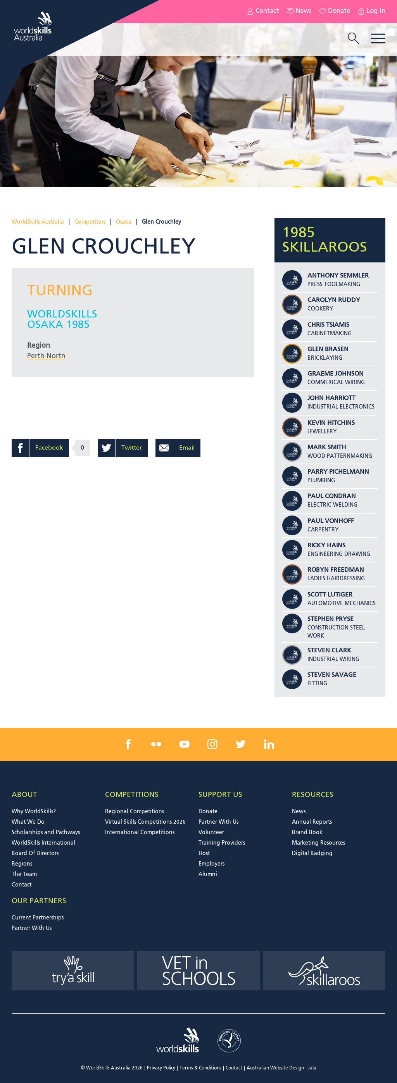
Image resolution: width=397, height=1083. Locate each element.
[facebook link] (128, 744)
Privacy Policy (161, 1068)
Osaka (123, 222)
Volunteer (211, 832)
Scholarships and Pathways (46, 832)
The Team (24, 874)
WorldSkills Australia (38, 222)
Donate (334, 11)
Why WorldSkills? (34, 811)
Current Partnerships (38, 918)
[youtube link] (184, 744)
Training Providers (221, 843)
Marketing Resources (318, 843)
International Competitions (139, 832)
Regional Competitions (134, 811)
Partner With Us (218, 822)
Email (187, 448)
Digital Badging (312, 853)
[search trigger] (353, 39)
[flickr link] (156, 744)
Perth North (46, 356)
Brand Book (307, 832)
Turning (60, 291)
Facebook (49, 448)
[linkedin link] (268, 744)
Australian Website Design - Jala (281, 1068)
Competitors (89, 222)
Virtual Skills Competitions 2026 (145, 822)
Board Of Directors (35, 853)
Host (204, 853)
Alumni (207, 874)
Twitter (131, 448)
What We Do (28, 822)
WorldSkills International (43, 843)
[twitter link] (241, 744)
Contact (263, 11)
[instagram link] (212, 744)
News (299, 11)
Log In (371, 11)
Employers (211, 864)
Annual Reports (312, 822)
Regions (22, 864)
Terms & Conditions (200, 1068)
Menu (378, 38)
